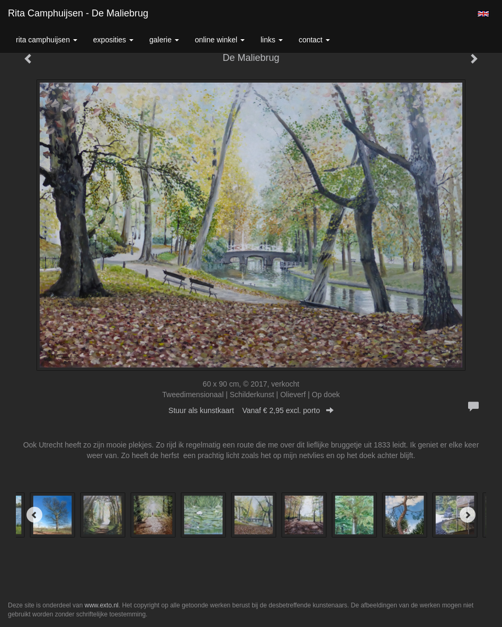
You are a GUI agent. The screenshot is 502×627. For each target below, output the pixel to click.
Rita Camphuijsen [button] (46, 39)
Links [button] (272, 39)
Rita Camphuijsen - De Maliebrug (78, 13)
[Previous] (34, 515)
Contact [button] (314, 39)
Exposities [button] (113, 39)
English (483, 14)
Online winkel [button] (220, 39)
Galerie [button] (164, 39)
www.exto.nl (102, 605)
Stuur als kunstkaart (251, 410)
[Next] (468, 515)
